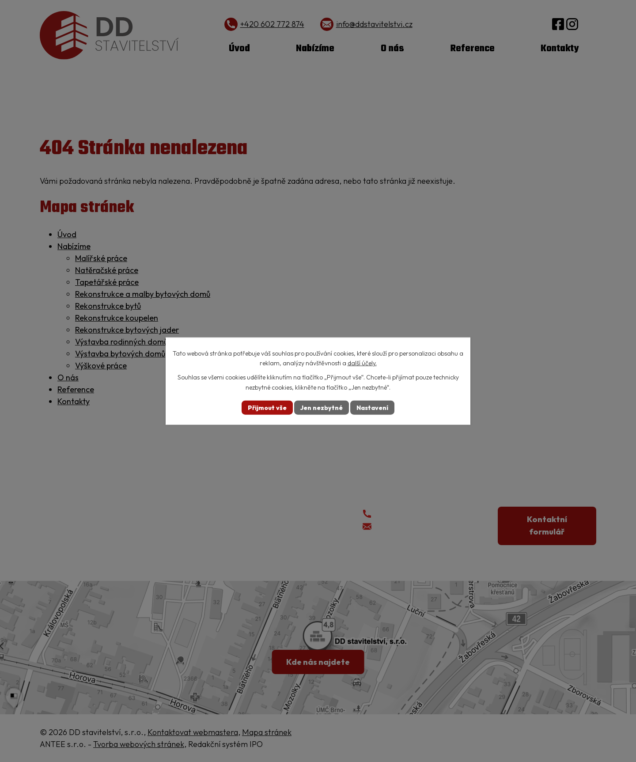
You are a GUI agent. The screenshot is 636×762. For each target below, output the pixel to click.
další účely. (362, 363)
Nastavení (372, 407)
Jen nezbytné (321, 407)
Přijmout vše (267, 407)
